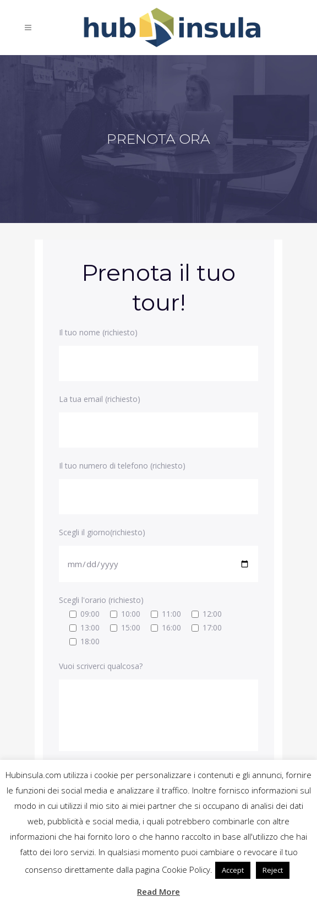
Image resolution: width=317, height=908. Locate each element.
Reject (273, 870)
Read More (158, 891)
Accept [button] (233, 870)
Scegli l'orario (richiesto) (101, 600)
